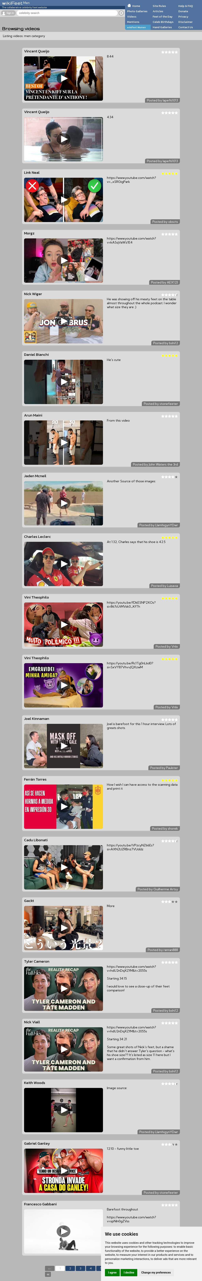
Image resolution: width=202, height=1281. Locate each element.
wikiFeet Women (136, 27)
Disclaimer (185, 22)
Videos (131, 16)
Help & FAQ (185, 6)
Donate (183, 11)
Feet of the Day (163, 16)
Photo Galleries (137, 11)
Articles (158, 11)
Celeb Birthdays (163, 22)
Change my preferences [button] (156, 1272)
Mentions (133, 22)
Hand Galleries (162, 27)
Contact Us (185, 27)
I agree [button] (112, 1272)
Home (136, 6)
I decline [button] (129, 1272)
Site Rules (159, 6)
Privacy (183, 16)
